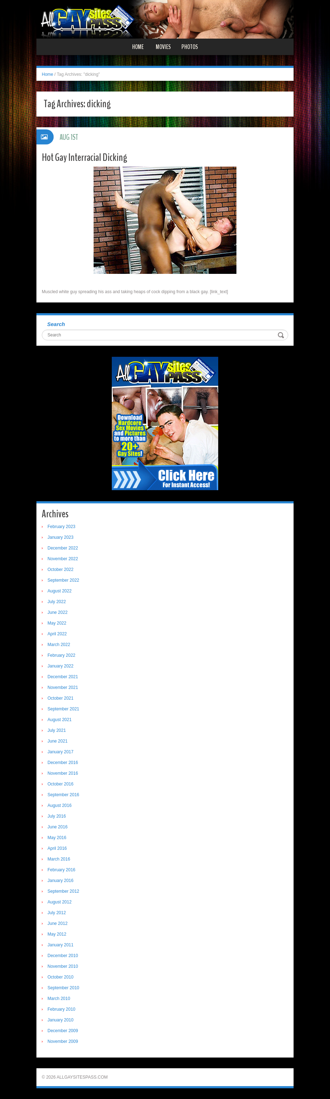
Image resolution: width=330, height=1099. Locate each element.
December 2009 (63, 1030)
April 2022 (57, 633)
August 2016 (59, 805)
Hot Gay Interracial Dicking (84, 157)
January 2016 (61, 880)
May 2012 (57, 934)
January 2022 (61, 666)
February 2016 (61, 869)
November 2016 (63, 773)
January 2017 (61, 751)
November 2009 (63, 1041)
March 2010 (59, 998)
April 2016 (57, 848)
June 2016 (58, 826)
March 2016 (59, 859)
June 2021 (58, 741)
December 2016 (63, 762)
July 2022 (57, 601)
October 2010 (61, 977)
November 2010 (63, 966)
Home (138, 47)
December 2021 (63, 676)
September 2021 (63, 708)
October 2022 (61, 569)
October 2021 (61, 698)
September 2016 (63, 794)
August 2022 (59, 590)
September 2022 (63, 580)
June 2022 (58, 612)
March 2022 (59, 644)
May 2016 (57, 837)
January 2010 (61, 1019)
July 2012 (57, 912)
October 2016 (61, 784)
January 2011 (61, 944)
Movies (163, 47)
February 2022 (61, 655)
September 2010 (63, 987)
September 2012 (63, 891)
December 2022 (63, 548)
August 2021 (59, 719)
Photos (189, 47)
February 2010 (61, 1009)
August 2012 (59, 902)
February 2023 (61, 526)
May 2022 (57, 623)
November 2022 (63, 558)
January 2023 (61, 537)
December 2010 (63, 955)
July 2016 (57, 816)
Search (56, 324)
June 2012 (58, 923)
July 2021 (57, 730)
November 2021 (63, 687)
